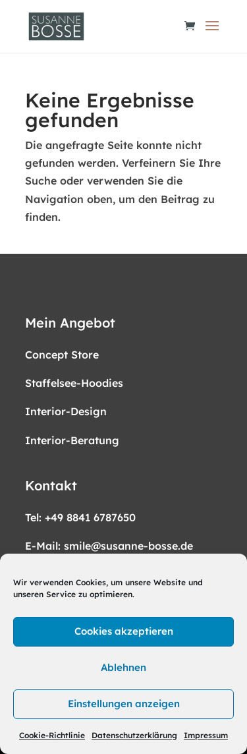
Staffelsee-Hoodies (74, 383)
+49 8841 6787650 (90, 517)
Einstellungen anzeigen (124, 703)
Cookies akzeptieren (123, 631)
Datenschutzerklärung (134, 735)
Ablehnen (123, 667)
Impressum (206, 735)
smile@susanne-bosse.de (128, 545)
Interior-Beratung (72, 440)
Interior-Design (66, 411)
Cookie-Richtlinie (52, 735)
